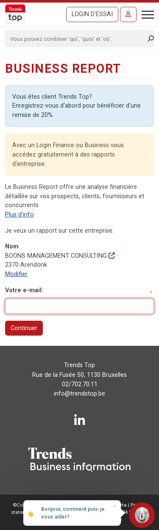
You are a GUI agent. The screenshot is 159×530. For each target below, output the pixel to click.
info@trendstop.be (79, 393)
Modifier (16, 274)
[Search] (76, 38)
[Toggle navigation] (145, 13)
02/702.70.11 (80, 384)
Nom (12, 246)
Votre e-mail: (24, 290)
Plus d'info (19, 214)
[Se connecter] (128, 14)
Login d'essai (92, 14)
